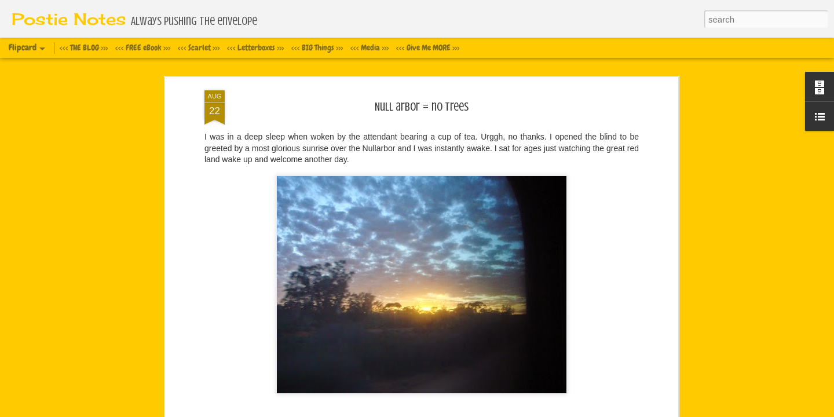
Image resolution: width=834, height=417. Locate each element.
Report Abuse (507, 410)
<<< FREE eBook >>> (142, 47)
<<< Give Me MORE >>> (427, 47)
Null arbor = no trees (422, 60)
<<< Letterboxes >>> (255, 47)
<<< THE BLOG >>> (84, 47)
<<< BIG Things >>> (317, 47)
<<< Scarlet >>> (199, 47)
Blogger (473, 410)
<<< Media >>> (369, 47)
